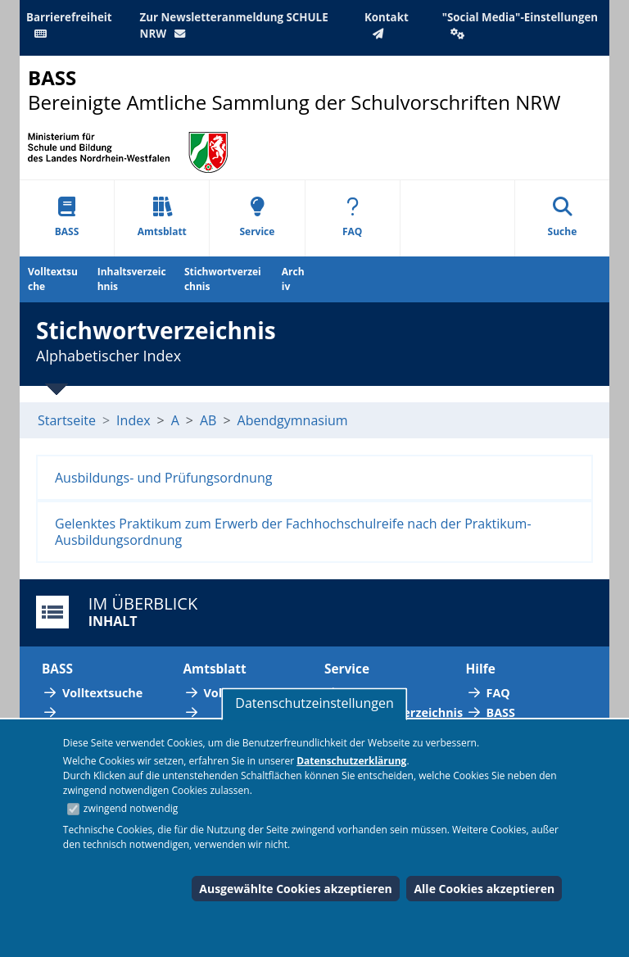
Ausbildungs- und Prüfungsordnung (163, 478)
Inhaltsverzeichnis (131, 279)
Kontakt (386, 24)
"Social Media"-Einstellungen (520, 24)
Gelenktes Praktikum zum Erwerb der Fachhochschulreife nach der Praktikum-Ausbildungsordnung (293, 532)
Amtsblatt (162, 217)
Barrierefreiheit (69, 24)
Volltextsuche (53, 279)
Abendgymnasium (293, 420)
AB (208, 420)
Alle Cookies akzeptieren (484, 888)
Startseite (67, 420)
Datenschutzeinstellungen (314, 703)
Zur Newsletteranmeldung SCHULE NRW (234, 25)
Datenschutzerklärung (351, 761)
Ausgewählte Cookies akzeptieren (295, 888)
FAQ (352, 217)
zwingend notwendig (131, 808)
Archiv (293, 279)
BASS (67, 217)
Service (256, 217)
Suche (562, 217)
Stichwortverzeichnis (222, 279)
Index (133, 420)
